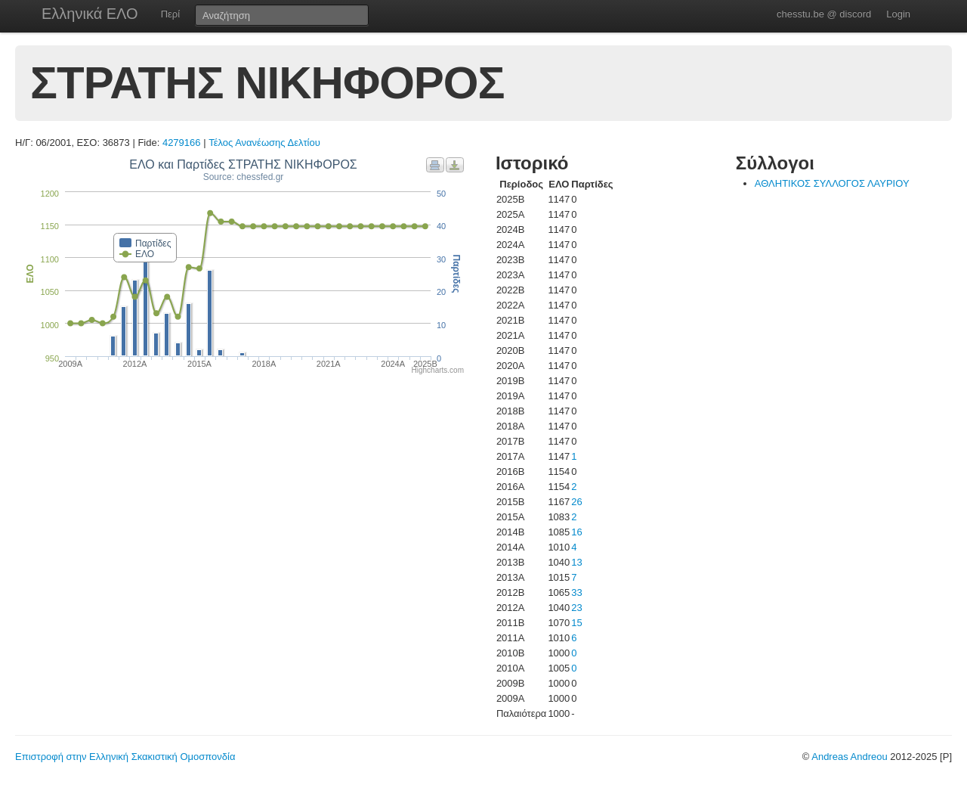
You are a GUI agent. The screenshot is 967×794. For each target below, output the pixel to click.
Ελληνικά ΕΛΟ (90, 13)
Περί (170, 14)
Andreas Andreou (849, 756)
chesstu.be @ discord (824, 14)
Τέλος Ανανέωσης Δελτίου (264, 142)
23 (576, 607)
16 (576, 532)
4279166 (181, 142)
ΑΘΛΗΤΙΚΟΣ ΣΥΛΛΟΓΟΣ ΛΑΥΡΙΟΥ (832, 183)
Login (898, 14)
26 (576, 501)
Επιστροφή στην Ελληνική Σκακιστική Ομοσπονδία (125, 756)
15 (576, 622)
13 (576, 562)
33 (576, 592)
